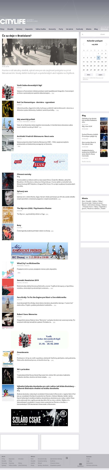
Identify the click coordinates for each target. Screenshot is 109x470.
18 (84, 66)
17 (106, 62)
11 (84, 62)
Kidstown (104, 29)
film (18, 354)
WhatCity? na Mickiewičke (28, 263)
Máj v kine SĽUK (87, 126)
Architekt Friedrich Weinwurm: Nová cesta (35, 136)
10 (106, 58)
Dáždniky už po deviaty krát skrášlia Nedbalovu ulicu (89, 120)
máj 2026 (95, 44)
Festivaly (79, 29)
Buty (19, 225)
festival (19, 282)
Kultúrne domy (97, 203)
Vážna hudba (41, 29)
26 (87, 70)
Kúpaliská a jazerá (55, 465)
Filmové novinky (24, 174)
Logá (87, 461)
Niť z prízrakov (23, 369)
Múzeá (84, 205)
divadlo (19, 104)
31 (106, 70)
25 (84, 70)
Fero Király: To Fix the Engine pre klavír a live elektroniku (41, 297)
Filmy (2, 29)
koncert (19, 193)
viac (53, 93)
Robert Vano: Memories (27, 314)
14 (94, 62)
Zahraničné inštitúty (94, 205)
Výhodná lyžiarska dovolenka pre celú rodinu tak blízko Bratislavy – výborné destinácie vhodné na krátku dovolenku (46, 387)
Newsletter (80, 466)
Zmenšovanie (22, 352)
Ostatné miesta (88, 207)
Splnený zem (22, 191)
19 (87, 66)
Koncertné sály (86, 203)
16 (102, 62)
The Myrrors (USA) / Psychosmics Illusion (34, 208)
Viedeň (103, 208)
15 (98, 62)
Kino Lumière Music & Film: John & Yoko (89, 143)
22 (98, 66)
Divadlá (10, 29)
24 (106, 66)
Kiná (83, 201)
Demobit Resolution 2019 (28, 280)
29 (98, 70)
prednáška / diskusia (29, 121)
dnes (88, 75)
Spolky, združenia (43, 465)
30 (102, 70)
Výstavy (19, 29)
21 (94, 66)
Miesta (88, 29)
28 (94, 70)
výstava (19, 87)
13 (91, 62)
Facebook (67, 458)
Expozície (29, 29)
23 (102, 66)
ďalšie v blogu (86, 161)
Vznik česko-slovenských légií (29, 85)
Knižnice (104, 205)
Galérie (94, 201)
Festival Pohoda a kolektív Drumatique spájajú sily (90, 135)
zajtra (100, 75)
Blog (96, 29)
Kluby (100, 201)
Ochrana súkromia (91, 465)
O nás (88, 459)
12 (87, 62)
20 (91, 66)
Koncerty (52, 29)
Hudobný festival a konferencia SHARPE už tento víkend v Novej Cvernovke (89, 153)
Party (61, 29)
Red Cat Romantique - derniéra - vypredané (36, 102)
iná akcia (19, 121)
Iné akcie (69, 29)
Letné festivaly (22, 465)
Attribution (89, 463)
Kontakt (89, 456)
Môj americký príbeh (26, 119)
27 (91, 70)
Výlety (96, 207)
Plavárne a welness (93, 208)
